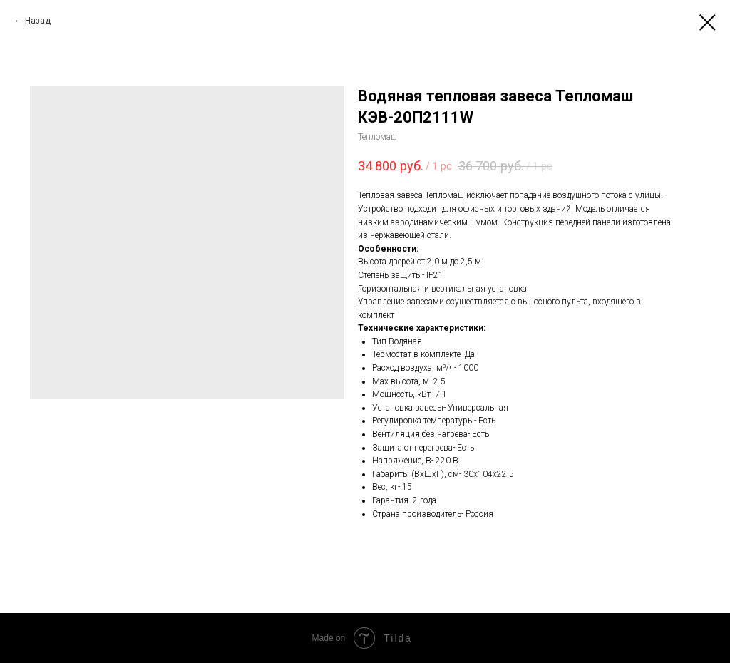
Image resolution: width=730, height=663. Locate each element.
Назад (38, 21)
